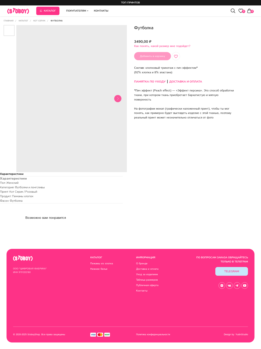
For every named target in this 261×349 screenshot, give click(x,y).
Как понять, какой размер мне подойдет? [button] (162, 46)
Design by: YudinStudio (236, 334)
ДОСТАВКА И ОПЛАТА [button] (185, 82)
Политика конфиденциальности (153, 334)
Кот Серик (39, 20)
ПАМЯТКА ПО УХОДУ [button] (150, 82)
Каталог (23, 20)
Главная (8, 20)
